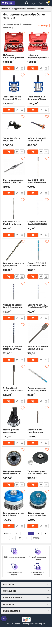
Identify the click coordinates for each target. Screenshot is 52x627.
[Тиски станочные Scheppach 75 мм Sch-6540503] (14, 83)
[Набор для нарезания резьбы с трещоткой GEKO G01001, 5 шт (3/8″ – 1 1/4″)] (38, 42)
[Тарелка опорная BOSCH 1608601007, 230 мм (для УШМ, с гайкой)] (38, 458)
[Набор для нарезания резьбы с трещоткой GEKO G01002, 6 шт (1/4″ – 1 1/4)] (14, 42)
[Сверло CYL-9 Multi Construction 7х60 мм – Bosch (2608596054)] (38, 250)
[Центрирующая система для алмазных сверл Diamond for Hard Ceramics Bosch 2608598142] (14, 416)
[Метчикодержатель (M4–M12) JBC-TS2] (14, 167)
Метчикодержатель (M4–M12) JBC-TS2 (14, 182)
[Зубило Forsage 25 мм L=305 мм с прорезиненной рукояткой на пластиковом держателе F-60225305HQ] (38, 125)
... (12, 538)
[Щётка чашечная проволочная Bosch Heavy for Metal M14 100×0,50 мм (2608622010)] (38, 500)
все (27, 538)
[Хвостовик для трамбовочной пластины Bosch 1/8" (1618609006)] (38, 416)
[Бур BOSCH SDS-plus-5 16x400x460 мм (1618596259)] (38, 167)
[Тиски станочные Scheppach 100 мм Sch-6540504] (38, 83)
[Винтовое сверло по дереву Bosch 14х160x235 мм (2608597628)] (14, 250)
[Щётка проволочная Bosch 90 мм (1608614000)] (14, 500)
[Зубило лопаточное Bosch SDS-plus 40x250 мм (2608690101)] (38, 333)
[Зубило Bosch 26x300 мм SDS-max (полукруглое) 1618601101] (14, 375)
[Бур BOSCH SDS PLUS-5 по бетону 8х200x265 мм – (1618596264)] (14, 208)
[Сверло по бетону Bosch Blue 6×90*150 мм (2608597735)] (38, 291)
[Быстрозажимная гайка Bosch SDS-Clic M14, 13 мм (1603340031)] (14, 458)
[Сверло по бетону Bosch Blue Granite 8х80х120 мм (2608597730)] (14, 291)
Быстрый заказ (16, 68)
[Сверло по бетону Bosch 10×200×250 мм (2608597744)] (14, 333)
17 (20, 538)
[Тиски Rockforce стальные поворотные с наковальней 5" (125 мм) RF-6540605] (14, 125)
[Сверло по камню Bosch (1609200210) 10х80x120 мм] (38, 208)
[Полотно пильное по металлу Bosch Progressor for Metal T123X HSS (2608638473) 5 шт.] (38, 375)
